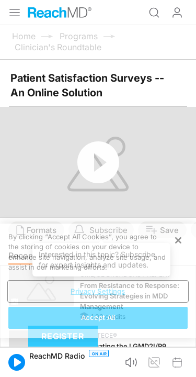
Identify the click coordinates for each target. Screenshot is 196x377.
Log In (177, 12)
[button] (16, 362)
